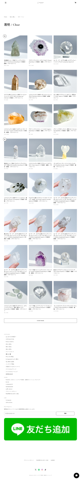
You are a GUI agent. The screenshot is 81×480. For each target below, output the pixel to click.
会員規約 (53, 460)
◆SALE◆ (8, 354)
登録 (65, 413)
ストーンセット (10, 351)
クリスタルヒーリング (12, 371)
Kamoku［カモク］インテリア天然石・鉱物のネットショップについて (23, 379)
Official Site (9, 402)
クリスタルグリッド (11, 369)
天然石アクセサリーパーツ (13, 366)
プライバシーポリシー (11, 391)
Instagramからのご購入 (12, 359)
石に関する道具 (10, 361)
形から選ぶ (9, 346)
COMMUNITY (9, 384)
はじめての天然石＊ (11, 336)
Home (5, 16)
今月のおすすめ (10, 339)
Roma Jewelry (10, 341)
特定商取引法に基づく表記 (12, 393)
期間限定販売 (9, 374)
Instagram (8, 400)
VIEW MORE (40, 320)
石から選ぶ (9, 344)
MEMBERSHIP (9, 386)
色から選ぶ (12, 16)
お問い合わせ (9, 389)
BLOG (7, 382)
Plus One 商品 (10, 356)
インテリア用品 (10, 364)
